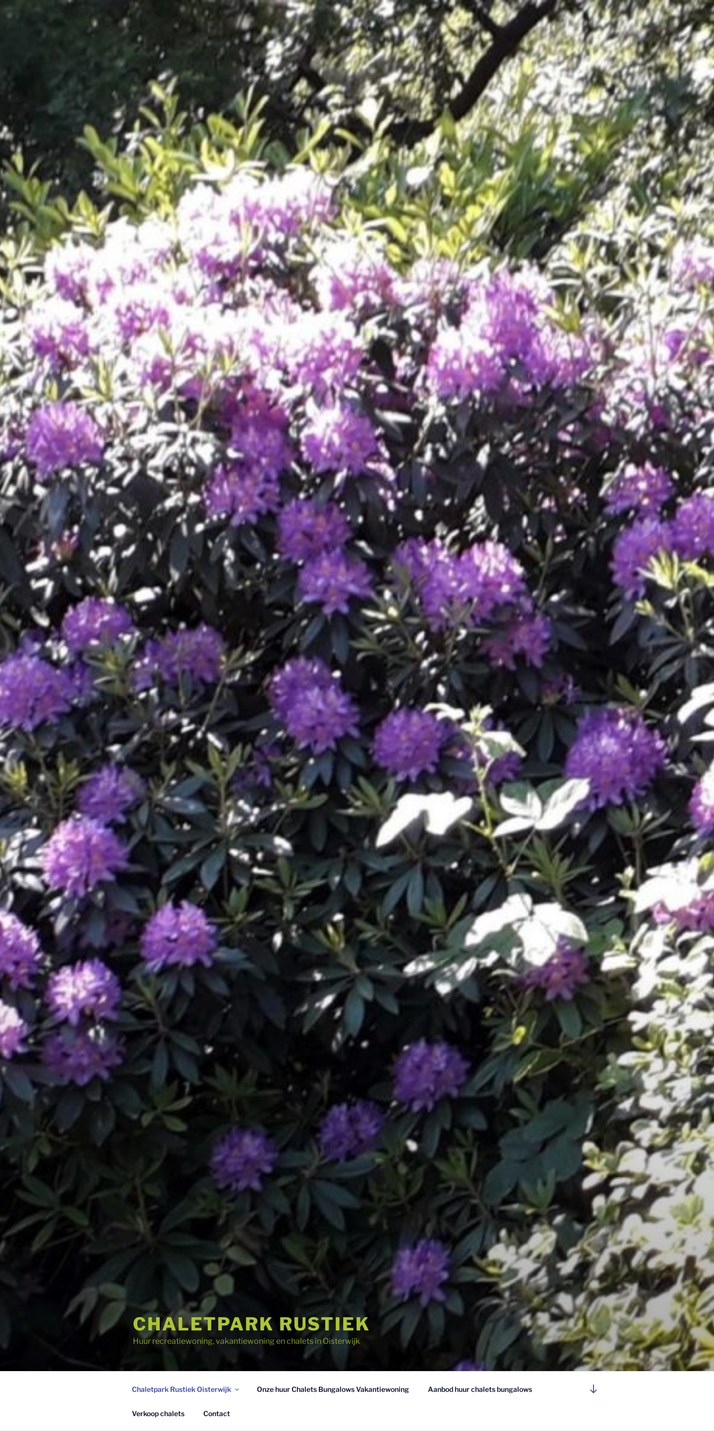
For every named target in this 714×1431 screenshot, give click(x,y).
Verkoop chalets (158, 1413)
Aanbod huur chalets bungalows (480, 1389)
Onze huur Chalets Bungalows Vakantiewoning (333, 1389)
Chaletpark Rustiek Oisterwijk (186, 1389)
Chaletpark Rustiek (251, 1324)
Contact (216, 1413)
